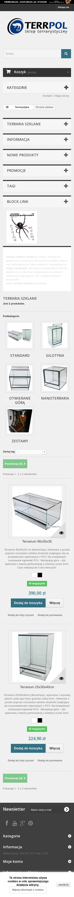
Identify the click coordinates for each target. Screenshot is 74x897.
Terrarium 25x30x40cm (37, 687)
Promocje (16, 170)
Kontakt (47, 95)
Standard (20, 355)
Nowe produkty (22, 155)
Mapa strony (62, 95)
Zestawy (20, 441)
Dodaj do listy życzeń (21, 615)
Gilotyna (55, 355)
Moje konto (13, 861)
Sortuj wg (9, 451)
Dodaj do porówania (50, 615)
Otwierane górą (20, 400)
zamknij (63, 884)
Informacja (18, 139)
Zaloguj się (63, 7)
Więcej (10, 287)
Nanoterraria (55, 398)
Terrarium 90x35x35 (37, 541)
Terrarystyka (22, 107)
